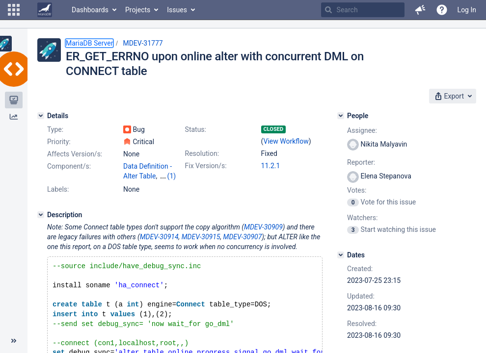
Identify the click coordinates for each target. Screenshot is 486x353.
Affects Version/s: (74, 154)
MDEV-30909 (263, 227)
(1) (171, 176)
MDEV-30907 (242, 237)
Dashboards (90, 10)
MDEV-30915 (201, 237)
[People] (340, 115)
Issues (177, 10)
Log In (467, 10)
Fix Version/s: (206, 166)
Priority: (59, 142)
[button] (14, 10)
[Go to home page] (44, 10)
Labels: (58, 189)
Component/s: (69, 166)
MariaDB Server (89, 43)
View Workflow (286, 141)
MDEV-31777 (142, 43)
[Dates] (340, 255)
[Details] (40, 115)
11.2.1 (270, 166)
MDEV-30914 (159, 237)
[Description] (40, 214)
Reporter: (361, 162)
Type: (55, 129)
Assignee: (362, 130)
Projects (137, 10)
